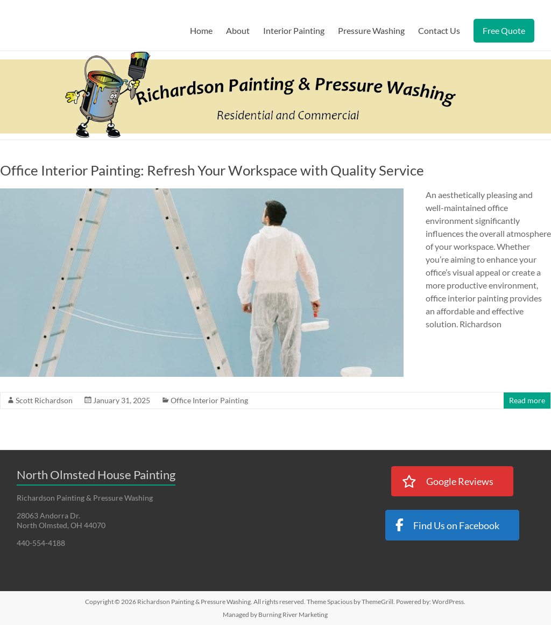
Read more (527, 400)
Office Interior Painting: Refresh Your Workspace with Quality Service (212, 170)
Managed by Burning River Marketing (275, 614)
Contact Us (439, 30)
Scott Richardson (44, 400)
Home (201, 30)
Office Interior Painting (209, 400)
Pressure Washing (371, 30)
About (238, 30)
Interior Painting (293, 30)
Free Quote (504, 30)
